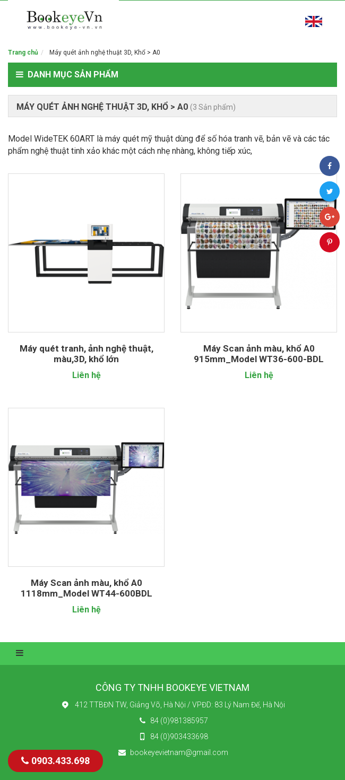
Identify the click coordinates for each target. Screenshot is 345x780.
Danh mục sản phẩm (67, 75)
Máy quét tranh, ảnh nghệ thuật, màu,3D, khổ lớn (86, 353)
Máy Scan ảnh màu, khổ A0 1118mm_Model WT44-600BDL (86, 588)
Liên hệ (86, 375)
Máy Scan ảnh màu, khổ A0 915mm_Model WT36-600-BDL (259, 353)
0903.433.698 (55, 760)
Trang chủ (23, 52)
